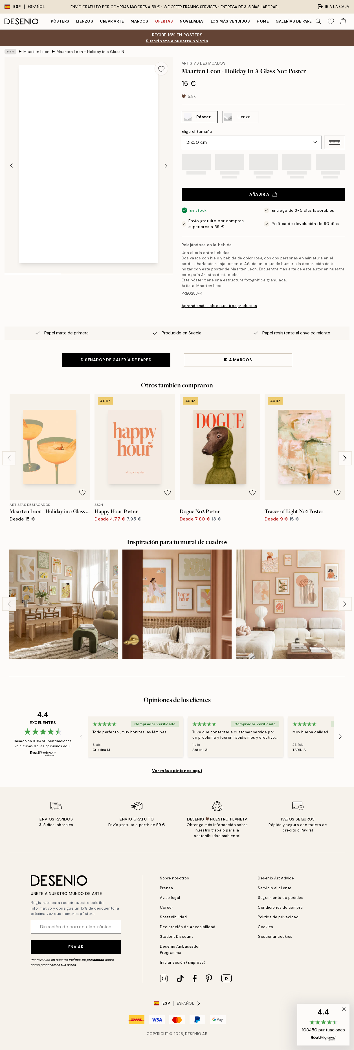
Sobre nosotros (174, 878)
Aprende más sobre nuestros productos (219, 305)
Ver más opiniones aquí (177, 770)
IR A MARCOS (238, 359)
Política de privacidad (86, 960)
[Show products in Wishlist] (331, 21)
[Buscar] (318, 21)
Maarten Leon (36, 51)
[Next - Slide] (165, 165)
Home (263, 21)
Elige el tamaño (197, 131)
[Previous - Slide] (11, 165)
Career (166, 907)
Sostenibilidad (173, 917)
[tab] (33, 272)
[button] (334, 142)
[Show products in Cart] (343, 21)
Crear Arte (112, 21)
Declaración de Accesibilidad (188, 927)
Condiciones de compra (280, 907)
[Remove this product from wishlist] (161, 68)
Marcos (139, 21)
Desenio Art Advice (276, 878)
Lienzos (84, 21)
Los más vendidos (230, 21)
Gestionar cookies (275, 936)
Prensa (166, 888)
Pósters (60, 21)
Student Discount (176, 936)
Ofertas (164, 21)
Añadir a (263, 194)
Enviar (75, 946)
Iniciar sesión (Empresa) (182, 962)
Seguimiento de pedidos (280, 897)
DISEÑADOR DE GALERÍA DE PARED (116, 359)
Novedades (192, 21)
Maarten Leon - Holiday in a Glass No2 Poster (90, 51)
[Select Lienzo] (240, 117)
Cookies (265, 927)
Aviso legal (170, 897)
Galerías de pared (295, 21)
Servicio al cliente (275, 888)
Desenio (193, 1033)
